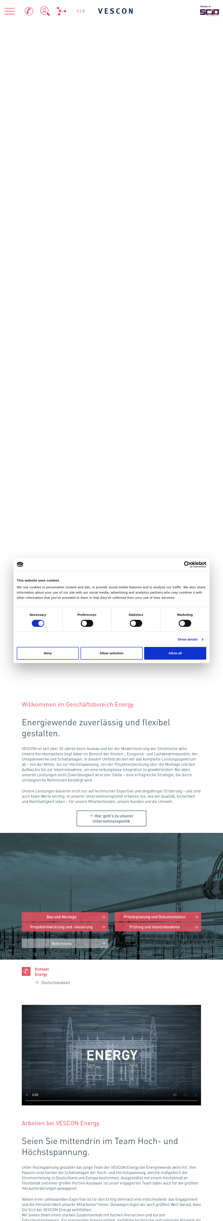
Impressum (131, 1157)
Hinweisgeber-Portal (190, 1160)
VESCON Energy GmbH (66, 1028)
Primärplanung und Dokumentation (154, 260)
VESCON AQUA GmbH (157, 1019)
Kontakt (128, 1145)
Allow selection (111, 653)
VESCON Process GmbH (66, 1019)
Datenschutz (188, 1145)
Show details (188, 639)
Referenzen (62, 287)
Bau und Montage (61, 260)
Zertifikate (78, 1158)
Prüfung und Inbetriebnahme (154, 270)
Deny (48, 653)
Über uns (37, 1066)
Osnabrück (65, 912)
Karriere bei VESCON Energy (114, 783)
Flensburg (78, 875)
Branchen (111, 1066)
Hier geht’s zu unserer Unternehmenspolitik (113, 162)
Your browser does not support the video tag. (111, 399)
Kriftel (66, 942)
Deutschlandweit (56, 327)
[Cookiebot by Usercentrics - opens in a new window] (187, 564)
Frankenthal (64, 953)
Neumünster (84, 885)
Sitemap (184, 1175)
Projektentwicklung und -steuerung (61, 270)
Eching (80, 976)
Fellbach (65, 964)
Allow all (175, 653)
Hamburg (75, 898)
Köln (46, 934)
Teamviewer (80, 1172)
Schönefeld (97, 910)
